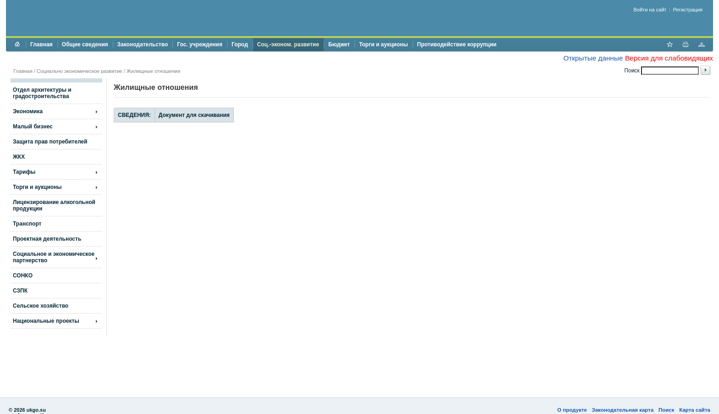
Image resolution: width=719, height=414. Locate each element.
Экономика (28, 111)
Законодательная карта (623, 410)
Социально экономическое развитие (79, 71)
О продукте (572, 410)
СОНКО (23, 275)
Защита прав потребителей (50, 141)
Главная (41, 44)
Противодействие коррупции (457, 44)
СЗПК (20, 290)
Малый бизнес (33, 126)
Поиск (666, 410)
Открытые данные (593, 58)
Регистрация (687, 9)
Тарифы (24, 172)
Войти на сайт (650, 9)
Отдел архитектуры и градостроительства (42, 93)
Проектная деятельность (47, 239)
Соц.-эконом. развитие (288, 44)
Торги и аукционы (383, 44)
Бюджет (339, 44)
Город (240, 44)
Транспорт (27, 224)
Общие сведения (85, 44)
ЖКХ (19, 157)
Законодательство (142, 44)
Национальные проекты (46, 321)
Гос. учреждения (199, 44)
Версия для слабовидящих (669, 58)
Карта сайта (694, 410)
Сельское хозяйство (40, 306)
